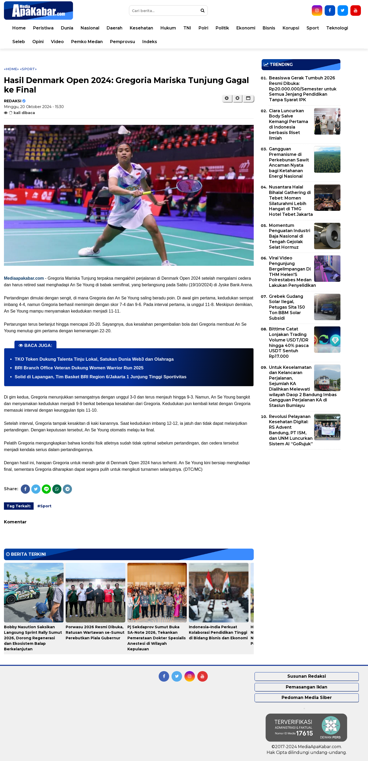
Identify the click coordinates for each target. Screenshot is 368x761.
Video (57, 41)
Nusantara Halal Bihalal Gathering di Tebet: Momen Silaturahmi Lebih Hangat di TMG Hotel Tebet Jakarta (291, 201)
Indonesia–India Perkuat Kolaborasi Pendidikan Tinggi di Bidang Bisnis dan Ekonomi (218, 632)
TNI (187, 27)
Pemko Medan (87, 41)
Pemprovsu (122, 41)
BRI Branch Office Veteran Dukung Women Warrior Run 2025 (79, 367)
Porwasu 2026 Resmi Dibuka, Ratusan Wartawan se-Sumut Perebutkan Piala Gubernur (95, 632)
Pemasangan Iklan (306, 687)
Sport (313, 27)
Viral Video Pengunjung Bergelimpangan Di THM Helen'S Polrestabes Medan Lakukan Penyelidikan (292, 272)
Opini (38, 41)
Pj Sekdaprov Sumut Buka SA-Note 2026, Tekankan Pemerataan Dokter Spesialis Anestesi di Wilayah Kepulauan (156, 638)
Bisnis (269, 27)
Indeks (149, 41)
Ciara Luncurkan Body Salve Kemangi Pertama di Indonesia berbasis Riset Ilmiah (288, 124)
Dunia (67, 27)
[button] (248, 98)
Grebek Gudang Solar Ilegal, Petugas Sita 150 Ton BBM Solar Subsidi (287, 307)
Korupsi (291, 27)
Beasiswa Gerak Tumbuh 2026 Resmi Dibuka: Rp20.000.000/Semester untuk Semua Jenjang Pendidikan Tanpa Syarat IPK (302, 88)
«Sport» (28, 69)
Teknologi (337, 27)
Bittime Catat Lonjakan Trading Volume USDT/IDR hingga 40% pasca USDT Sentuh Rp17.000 (289, 342)
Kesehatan (141, 27)
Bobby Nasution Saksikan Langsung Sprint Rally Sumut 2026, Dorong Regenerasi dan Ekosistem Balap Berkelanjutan (33, 638)
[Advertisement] (301, 490)
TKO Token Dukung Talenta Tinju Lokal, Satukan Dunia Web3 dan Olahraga (94, 359)
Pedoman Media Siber (307, 697)
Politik (222, 27)
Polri (203, 27)
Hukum (168, 27)
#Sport (44, 506)
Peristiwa (43, 27)
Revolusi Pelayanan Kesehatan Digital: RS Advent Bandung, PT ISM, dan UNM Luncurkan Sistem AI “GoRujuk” (291, 430)
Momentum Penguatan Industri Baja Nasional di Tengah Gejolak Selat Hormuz (289, 236)
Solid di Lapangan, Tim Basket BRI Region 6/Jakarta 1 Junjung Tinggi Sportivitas (100, 376)
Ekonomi (245, 27)
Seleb (18, 41)
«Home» (11, 69)
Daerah (114, 27)
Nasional (90, 27)
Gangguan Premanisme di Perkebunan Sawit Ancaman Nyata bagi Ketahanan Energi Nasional (289, 162)
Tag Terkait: (19, 506)
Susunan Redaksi (306, 676)
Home (19, 27)
